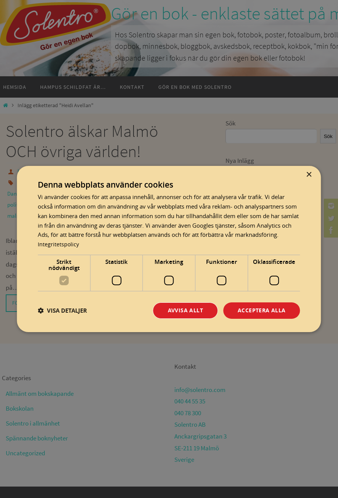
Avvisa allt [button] (185, 310)
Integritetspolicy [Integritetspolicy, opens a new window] (59, 243)
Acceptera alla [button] (262, 310)
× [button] (309, 174)
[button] (62, 310)
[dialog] (169, 249)
